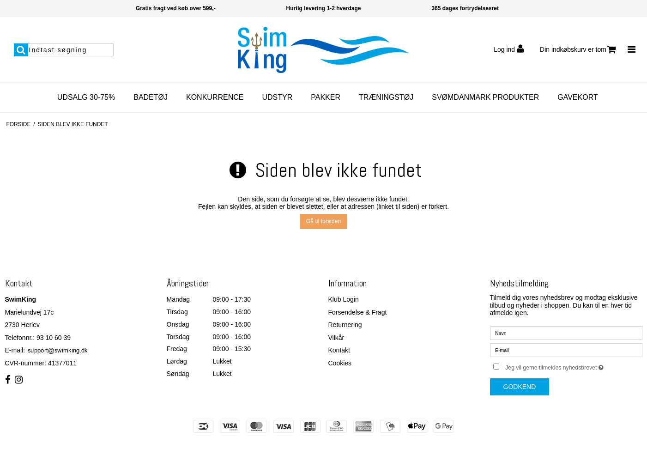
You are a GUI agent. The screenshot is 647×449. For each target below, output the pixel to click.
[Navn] (566, 332)
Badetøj (150, 97)
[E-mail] (566, 349)
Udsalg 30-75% (86, 97)
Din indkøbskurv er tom (578, 49)
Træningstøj (386, 97)
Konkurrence (214, 97)
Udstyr (277, 97)
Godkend (519, 386)
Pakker (325, 97)
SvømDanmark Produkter (485, 97)
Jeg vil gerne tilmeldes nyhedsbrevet (573, 365)
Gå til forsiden (323, 221)
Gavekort (577, 97)
